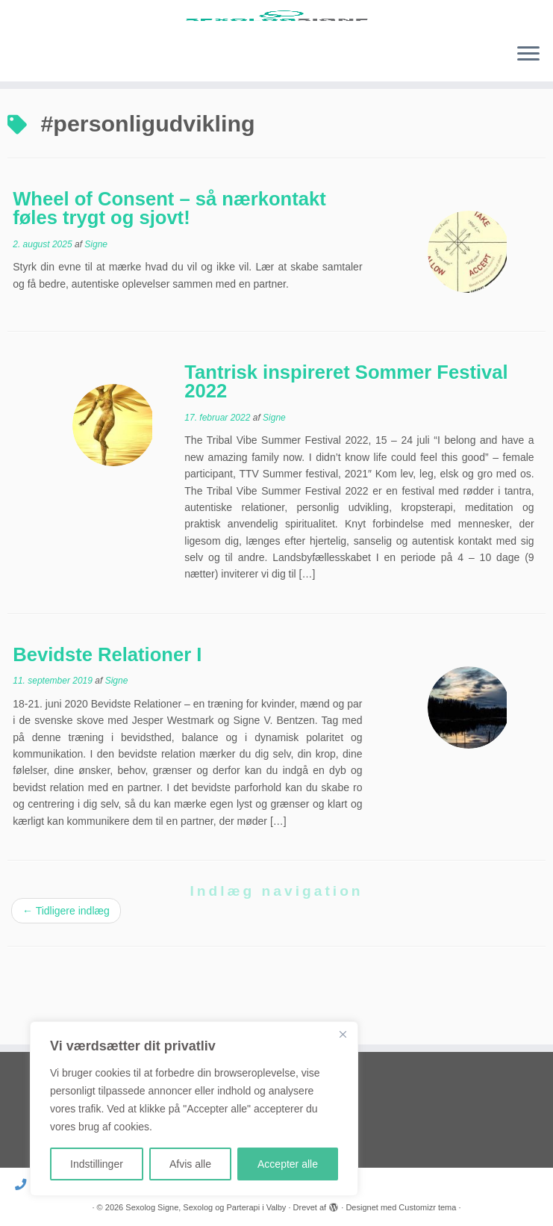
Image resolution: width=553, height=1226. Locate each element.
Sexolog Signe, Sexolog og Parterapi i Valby (205, 1207)
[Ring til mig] (25, 1184)
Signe (95, 303)
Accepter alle (287, 1164)
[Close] (343, 1034)
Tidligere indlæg (66, 970)
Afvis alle (190, 1164)
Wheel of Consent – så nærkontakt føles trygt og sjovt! (169, 267)
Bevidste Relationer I (107, 712)
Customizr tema (427, 1207)
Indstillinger (96, 1164)
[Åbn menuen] (528, 113)
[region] (194, 1108)
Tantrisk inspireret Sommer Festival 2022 (345, 440)
